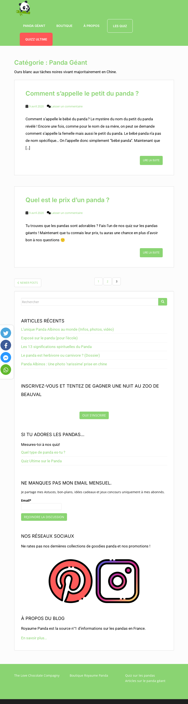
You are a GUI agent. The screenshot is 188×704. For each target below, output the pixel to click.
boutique (64, 26)
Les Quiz (120, 26)
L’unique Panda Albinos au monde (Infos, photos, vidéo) (67, 329)
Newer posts (28, 283)
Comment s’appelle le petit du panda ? (82, 93)
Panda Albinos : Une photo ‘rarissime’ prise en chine (64, 364)
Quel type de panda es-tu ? (43, 452)
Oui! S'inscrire (94, 415)
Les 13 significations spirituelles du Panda (56, 346)
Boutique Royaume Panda (89, 675)
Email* (41, 504)
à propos (91, 26)
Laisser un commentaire (67, 106)
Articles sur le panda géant (145, 681)
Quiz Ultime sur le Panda (41, 461)
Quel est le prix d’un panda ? (67, 200)
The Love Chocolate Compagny (36, 675)
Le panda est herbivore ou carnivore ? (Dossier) (60, 355)
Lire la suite (151, 160)
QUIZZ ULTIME (36, 39)
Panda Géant (34, 26)
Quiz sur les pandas (140, 675)
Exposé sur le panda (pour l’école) (49, 338)
